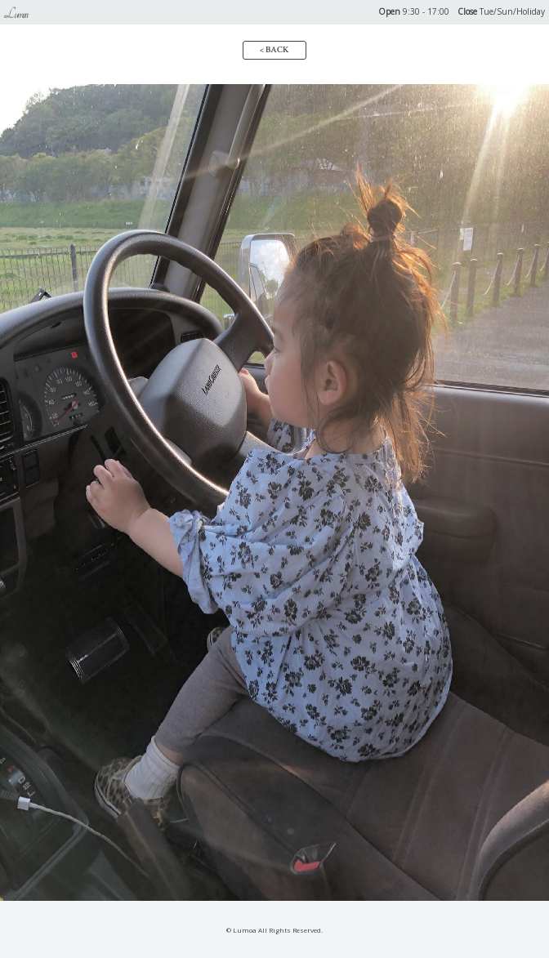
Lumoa (16, 15)
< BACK (274, 50)
